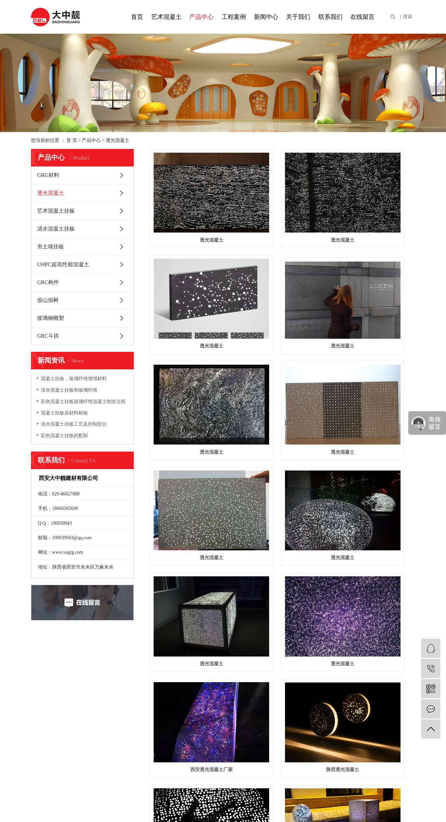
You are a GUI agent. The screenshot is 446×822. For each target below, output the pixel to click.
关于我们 (298, 16)
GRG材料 (48, 175)
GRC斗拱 (48, 336)
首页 (137, 16)
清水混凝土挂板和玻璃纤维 (69, 390)
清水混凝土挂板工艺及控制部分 (74, 424)
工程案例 (234, 16)
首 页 (71, 140)
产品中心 (201, 16)
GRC (120, 704)
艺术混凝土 (166, 16)
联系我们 (330, 16)
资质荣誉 (42, 683)
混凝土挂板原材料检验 (64, 413)
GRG (120, 693)
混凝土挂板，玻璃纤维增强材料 (74, 378)
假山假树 (48, 300)
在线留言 (362, 16)
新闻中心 (266, 16)
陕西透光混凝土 (373, 446)
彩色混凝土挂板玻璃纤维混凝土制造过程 (83, 401)
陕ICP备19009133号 (191, 807)
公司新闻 (167, 672)
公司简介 (42, 672)
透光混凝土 (117, 140)
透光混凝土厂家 (373, 524)
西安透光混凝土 (191, 524)
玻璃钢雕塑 (50, 318)
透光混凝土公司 (282, 524)
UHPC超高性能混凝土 (63, 264)
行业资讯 (167, 683)
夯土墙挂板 (50, 246)
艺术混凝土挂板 (56, 211)
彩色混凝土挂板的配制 (64, 435)
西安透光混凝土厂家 (282, 446)
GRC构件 (48, 282)
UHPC (122, 683)
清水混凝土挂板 (56, 229)
